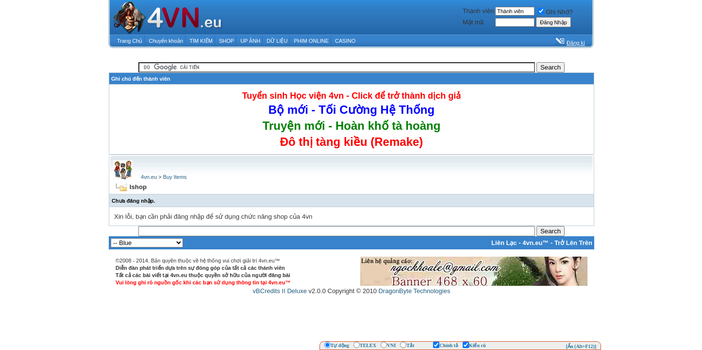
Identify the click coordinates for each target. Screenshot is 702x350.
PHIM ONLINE (311, 41)
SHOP (226, 41)
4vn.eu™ (535, 242)
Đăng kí (576, 43)
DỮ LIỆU (277, 41)
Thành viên (478, 11)
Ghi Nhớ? (555, 12)
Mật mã (473, 22)
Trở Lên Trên (573, 242)
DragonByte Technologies (414, 291)
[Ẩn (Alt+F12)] (581, 346)
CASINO (345, 41)
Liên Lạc (504, 242)
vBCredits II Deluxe (280, 291)
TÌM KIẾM (201, 41)
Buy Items (175, 177)
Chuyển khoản (166, 41)
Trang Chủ (129, 41)
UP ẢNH (250, 41)
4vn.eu (149, 177)
